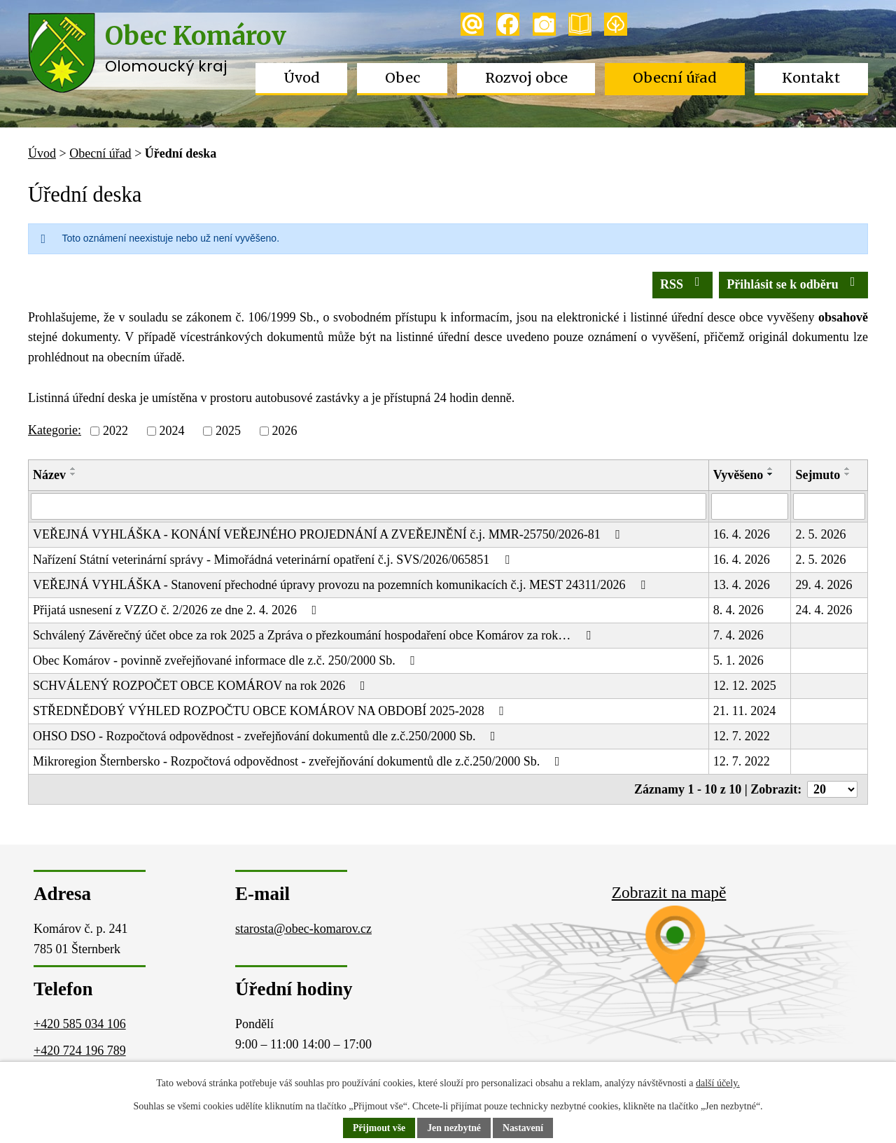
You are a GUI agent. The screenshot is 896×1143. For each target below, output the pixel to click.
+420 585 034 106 (80, 1024)
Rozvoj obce (526, 77)
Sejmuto (817, 475)
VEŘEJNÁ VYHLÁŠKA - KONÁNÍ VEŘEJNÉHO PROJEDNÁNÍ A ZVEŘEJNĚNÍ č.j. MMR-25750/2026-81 (329, 534)
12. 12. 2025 (744, 686)
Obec (402, 77)
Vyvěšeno (738, 475)
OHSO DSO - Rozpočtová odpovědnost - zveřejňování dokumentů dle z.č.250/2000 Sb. (266, 736)
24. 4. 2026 (823, 610)
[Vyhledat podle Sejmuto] (829, 506)
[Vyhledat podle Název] (368, 506)
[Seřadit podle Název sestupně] (73, 474)
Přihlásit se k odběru (793, 283)
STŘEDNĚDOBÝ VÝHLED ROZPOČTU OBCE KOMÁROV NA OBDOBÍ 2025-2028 (271, 711)
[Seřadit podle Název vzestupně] (73, 468)
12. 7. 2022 (741, 736)
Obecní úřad (675, 77)
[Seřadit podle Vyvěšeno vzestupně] (770, 468)
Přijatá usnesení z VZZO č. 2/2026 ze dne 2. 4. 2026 (177, 610)
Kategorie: (54, 430)
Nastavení (524, 1128)
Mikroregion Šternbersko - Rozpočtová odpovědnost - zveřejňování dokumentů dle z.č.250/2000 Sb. (299, 761)
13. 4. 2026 (741, 585)
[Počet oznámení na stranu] (832, 789)
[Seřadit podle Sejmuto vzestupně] (847, 468)
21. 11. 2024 (744, 711)
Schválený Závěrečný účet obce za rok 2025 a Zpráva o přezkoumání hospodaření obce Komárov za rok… (314, 635)
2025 (228, 431)
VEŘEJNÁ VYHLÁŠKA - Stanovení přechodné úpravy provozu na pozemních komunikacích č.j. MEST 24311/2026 (342, 585)
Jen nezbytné (454, 1128)
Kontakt (811, 77)
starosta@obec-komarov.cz (303, 929)
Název (49, 475)
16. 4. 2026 (741, 534)
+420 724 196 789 (80, 1051)
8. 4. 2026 (738, 610)
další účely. (718, 1083)
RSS (683, 283)
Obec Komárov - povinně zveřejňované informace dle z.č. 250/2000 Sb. (227, 660)
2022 (115, 431)
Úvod (302, 77)
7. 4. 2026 (738, 635)
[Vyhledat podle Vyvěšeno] (750, 506)
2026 (284, 431)
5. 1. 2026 (738, 660)
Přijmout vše (378, 1128)
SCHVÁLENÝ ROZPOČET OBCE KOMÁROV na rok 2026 (201, 686)
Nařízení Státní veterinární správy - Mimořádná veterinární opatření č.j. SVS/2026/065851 (273, 560)
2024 (171, 431)
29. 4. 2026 (823, 585)
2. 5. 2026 (820, 534)
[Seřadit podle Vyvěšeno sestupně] (770, 474)
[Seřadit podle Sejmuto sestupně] (847, 474)
